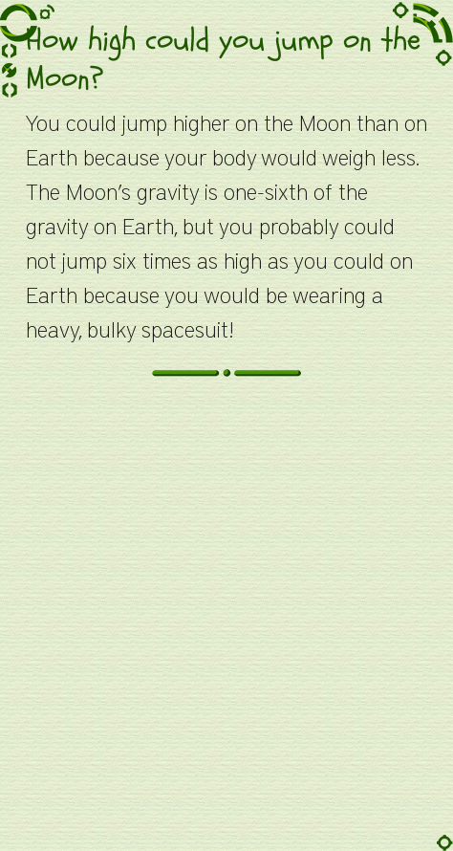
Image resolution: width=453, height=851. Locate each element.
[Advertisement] (226, 624)
